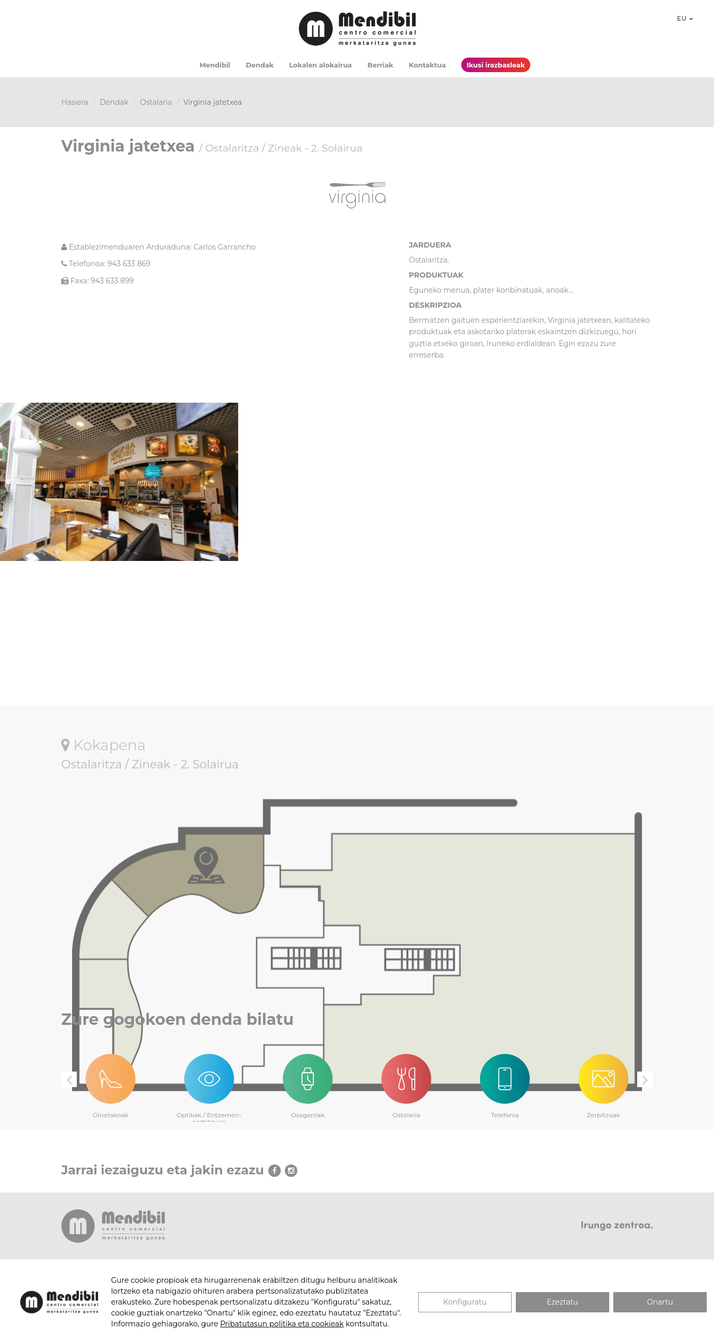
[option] (110, 1080)
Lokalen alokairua (320, 65)
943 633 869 (128, 263)
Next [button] (645, 1079)
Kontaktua (427, 65)
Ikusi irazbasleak (495, 65)
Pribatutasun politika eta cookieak (282, 1323)
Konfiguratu (465, 1302)
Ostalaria (156, 102)
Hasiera (74, 102)
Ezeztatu (563, 1302)
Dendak (260, 65)
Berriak (380, 65)
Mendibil (214, 65)
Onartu (660, 1302)
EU (685, 18)
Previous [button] (69, 1079)
